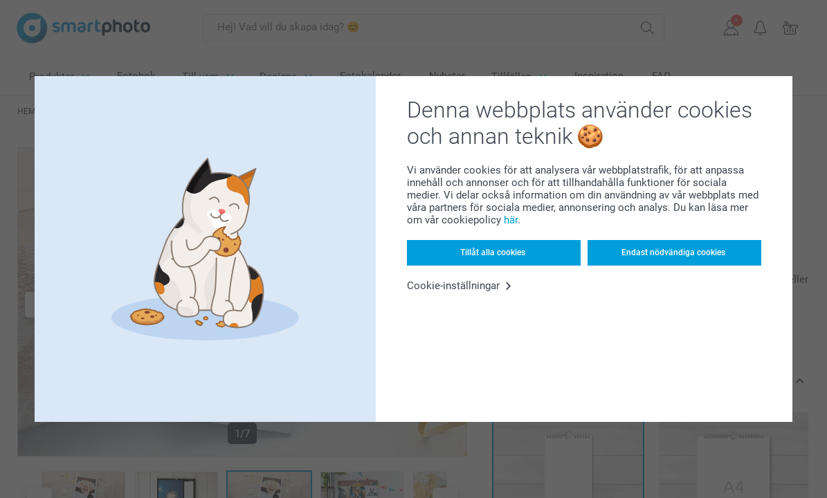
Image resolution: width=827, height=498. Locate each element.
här (511, 220)
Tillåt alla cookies (492, 252)
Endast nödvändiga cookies (673, 252)
